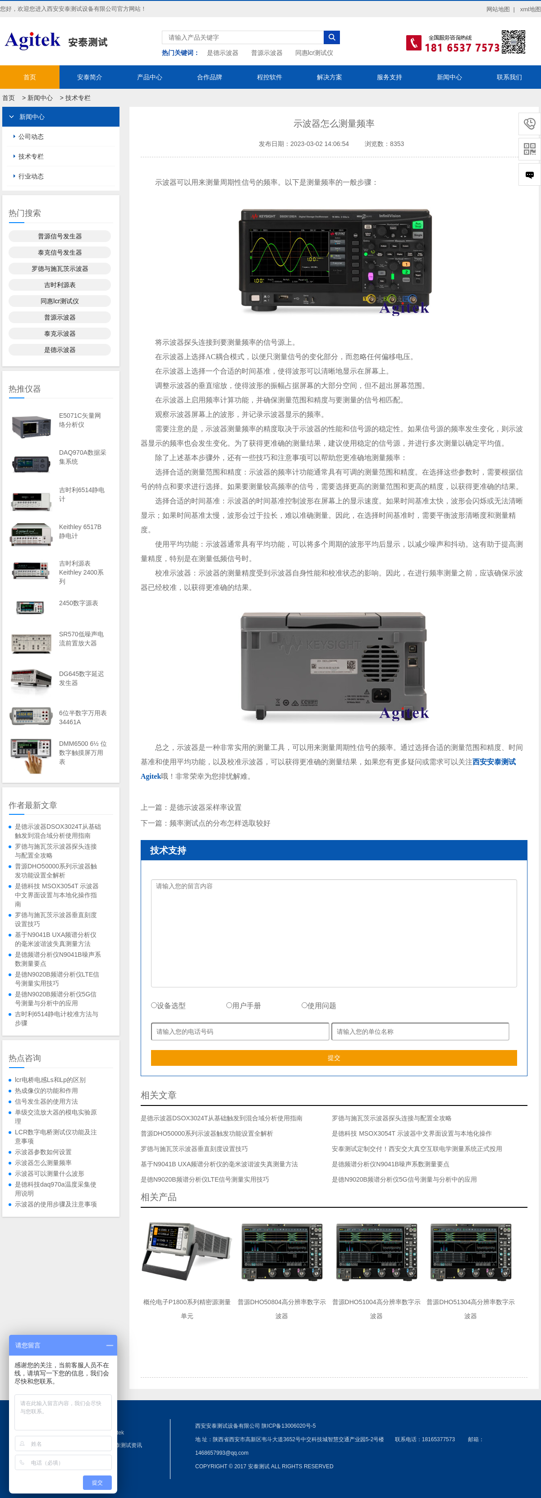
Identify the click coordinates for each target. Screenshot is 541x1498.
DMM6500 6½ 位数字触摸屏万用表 (83, 752)
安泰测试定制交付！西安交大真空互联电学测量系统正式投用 (417, 1148)
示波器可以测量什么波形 (49, 1173)
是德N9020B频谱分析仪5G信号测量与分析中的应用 (55, 999)
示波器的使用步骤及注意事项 (56, 1204)
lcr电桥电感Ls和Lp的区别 (50, 1079)
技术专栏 (78, 97)
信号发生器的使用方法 (46, 1101)
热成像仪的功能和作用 (46, 1090)
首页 (29, 77)
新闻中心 (449, 77)
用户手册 (243, 1005)
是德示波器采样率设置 (206, 807)
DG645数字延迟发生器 (81, 678)
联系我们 (509, 77)
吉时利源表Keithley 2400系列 (81, 572)
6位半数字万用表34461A (83, 717)
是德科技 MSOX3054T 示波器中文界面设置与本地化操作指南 (57, 895)
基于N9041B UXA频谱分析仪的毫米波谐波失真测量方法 (55, 939)
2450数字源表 (78, 603)
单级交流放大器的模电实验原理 (56, 1117)
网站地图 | (500, 9)
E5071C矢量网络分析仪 (80, 420)
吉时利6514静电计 (82, 494)
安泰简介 (89, 77)
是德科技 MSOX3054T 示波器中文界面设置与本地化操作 (411, 1133)
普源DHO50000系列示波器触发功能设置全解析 (56, 871)
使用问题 (319, 1005)
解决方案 (329, 77)
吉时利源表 (60, 284)
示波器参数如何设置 (43, 1151)
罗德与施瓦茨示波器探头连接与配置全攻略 (56, 851)
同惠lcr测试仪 (314, 52)
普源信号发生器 (60, 236)
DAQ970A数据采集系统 (82, 457)
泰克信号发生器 (60, 252)
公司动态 (31, 136)
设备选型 (168, 1005)
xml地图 (530, 9)
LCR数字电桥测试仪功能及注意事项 (56, 1136)
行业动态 (31, 176)
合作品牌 (209, 77)
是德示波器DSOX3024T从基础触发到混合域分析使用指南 (58, 831)
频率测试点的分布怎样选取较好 (220, 823)
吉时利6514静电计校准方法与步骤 (56, 1018)
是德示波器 (222, 52)
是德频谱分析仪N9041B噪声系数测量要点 (58, 959)
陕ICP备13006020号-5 (288, 1426)
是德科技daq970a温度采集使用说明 (55, 1189)
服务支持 (389, 77)
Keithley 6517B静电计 (80, 531)
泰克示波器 (60, 333)
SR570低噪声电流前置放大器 (81, 638)
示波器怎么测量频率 (43, 1162)
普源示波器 (267, 52)
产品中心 (149, 77)
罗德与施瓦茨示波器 (60, 268)
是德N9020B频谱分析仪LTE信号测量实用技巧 (57, 979)
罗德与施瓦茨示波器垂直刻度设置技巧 (56, 919)
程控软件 (269, 77)
